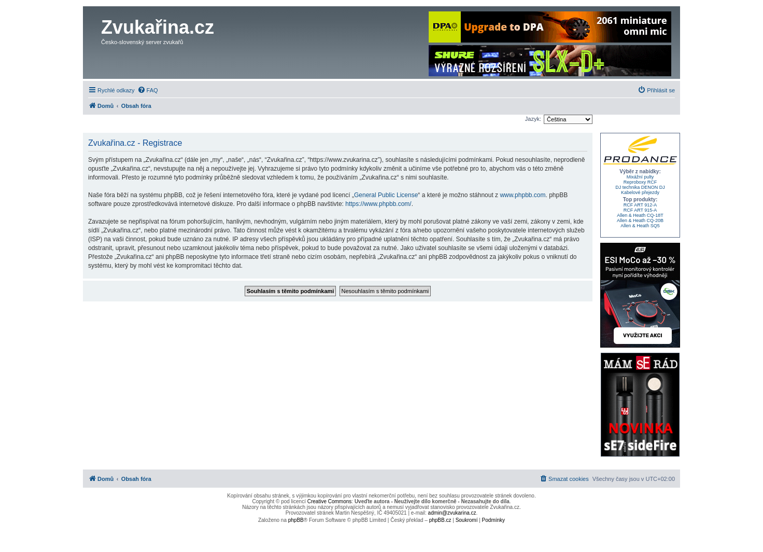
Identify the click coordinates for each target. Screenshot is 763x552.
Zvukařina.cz (157, 27)
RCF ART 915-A (640, 210)
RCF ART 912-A (640, 205)
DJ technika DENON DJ (640, 187)
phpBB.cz (440, 520)
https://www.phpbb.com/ (378, 204)
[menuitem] (147, 90)
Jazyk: (533, 119)
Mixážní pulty (640, 177)
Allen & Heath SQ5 (640, 225)
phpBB (296, 520)
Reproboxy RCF (640, 182)
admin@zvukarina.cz (452, 513)
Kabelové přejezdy (640, 192)
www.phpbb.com (522, 195)
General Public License (386, 195)
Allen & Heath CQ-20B (640, 220)
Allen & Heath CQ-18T (640, 215)
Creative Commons (329, 501)
